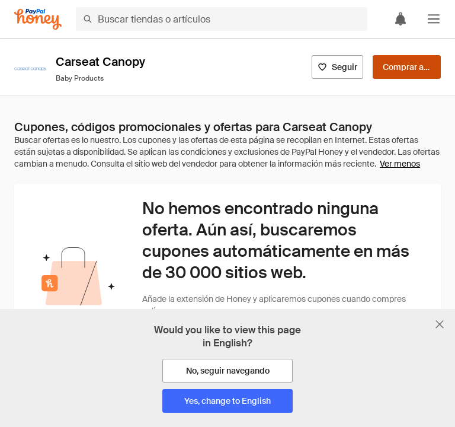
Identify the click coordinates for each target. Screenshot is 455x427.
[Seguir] (337, 67)
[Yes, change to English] (227, 401)
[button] (434, 19)
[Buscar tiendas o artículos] (221, 19)
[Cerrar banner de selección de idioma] (440, 324)
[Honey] (38, 19)
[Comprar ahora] (407, 67)
